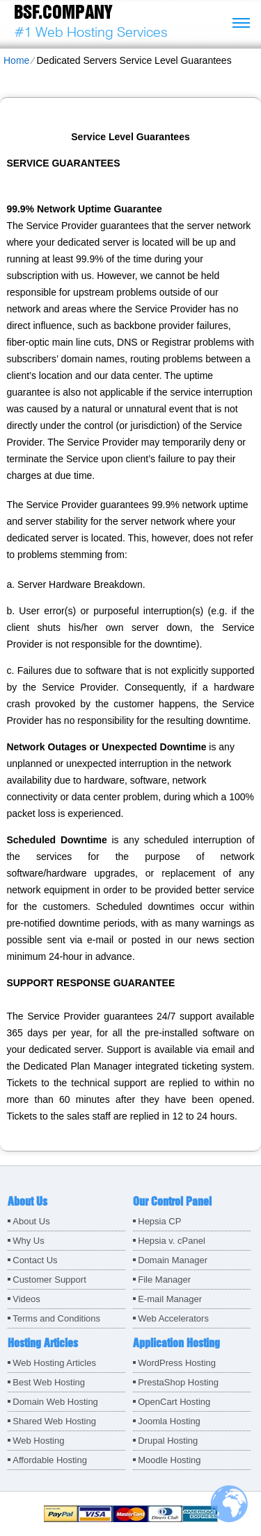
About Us (31, 1221)
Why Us (29, 1240)
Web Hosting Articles (54, 1363)
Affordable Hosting (50, 1460)
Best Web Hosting (49, 1382)
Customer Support (49, 1279)
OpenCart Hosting (174, 1401)
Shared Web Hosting (54, 1421)
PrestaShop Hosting (178, 1382)
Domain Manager (172, 1260)
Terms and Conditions (56, 1318)
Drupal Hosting (168, 1440)
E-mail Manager (170, 1299)
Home (16, 60)
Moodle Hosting (169, 1460)
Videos (26, 1299)
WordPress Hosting (177, 1363)
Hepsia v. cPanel (171, 1240)
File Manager (164, 1279)
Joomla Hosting (169, 1421)
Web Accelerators (173, 1318)
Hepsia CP (159, 1221)
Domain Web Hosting (55, 1401)
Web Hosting (38, 1440)
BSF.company (63, 12)
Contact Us (35, 1260)
